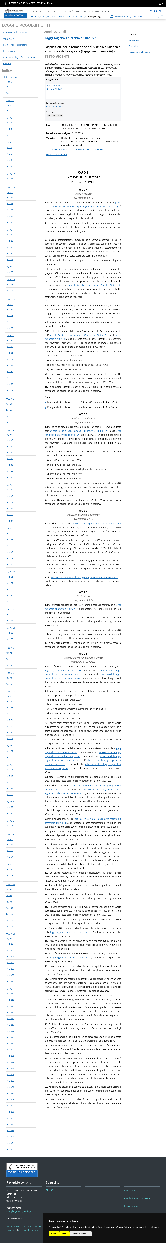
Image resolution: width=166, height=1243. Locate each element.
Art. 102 (9, 920)
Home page (36, 16)
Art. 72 (9, 665)
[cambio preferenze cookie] (29, 1230)
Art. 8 (9, 153)
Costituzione (133, 46)
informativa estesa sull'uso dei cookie (142, 1227)
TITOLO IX (10, 691)
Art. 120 (10, 1049)
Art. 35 (10, 377)
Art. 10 (10, 166)
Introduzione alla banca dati (15, 32)
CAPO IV (11, 173)
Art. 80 (10, 732)
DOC (61, 106)
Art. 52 (10, 508)
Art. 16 (10, 222)
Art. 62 (10, 583)
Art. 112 (10, 999)
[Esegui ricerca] (162, 15)
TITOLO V (10, 399)
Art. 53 (10, 514)
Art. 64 (10, 595)
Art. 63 (10, 589)
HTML (48, 106)
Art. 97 (9, 889)
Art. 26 (10, 315)
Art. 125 (10, 1080)
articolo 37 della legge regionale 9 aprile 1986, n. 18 (94, 285)
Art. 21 (10, 259)
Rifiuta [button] (64, 1234)
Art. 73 (9, 677)
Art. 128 (10, 1099)
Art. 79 (10, 726)
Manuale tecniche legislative (139, 52)
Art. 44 (10, 452)
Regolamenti (9, 51)
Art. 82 (10, 751)
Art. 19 (10, 247)
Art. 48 (10, 477)
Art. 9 (9, 160)
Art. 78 (10, 719)
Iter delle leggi (134, 40)
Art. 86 (10, 782)
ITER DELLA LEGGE (56, 154)
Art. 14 (10, 209)
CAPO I (10, 105)
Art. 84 (10, 769)
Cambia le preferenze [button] (80, 1234)
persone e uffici (119, 16)
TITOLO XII (10, 934)
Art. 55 (10, 533)
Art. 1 (8, 86)
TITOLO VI (10, 430)
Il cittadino (108, 11)
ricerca (61, 16)
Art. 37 (10, 390)
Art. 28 (10, 327)
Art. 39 (9, 410)
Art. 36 (10, 383)
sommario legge (79, 16)
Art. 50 (10, 495)
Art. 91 (10, 825)
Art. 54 (10, 520)
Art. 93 (10, 850)
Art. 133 (10, 1130)
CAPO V (10, 609)
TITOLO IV (10, 299)
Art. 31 (10, 352)
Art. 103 (9, 926)
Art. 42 (10, 439)
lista (68, 16)
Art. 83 (10, 757)
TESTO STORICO (54, 88)
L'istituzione (38, 11)
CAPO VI (11, 628)
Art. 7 (9, 147)
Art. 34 (10, 371)
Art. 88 (10, 794)
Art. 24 (10, 290)
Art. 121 (10, 1055)
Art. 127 (10, 1093)
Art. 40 (9, 416)
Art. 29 (10, 340)
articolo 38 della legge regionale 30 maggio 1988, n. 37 (79, 335)
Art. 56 (10, 539)
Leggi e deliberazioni (87, 11)
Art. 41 (9, 422)
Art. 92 (10, 844)
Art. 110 (10, 981)
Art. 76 (10, 707)
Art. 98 (9, 895)
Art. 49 (10, 489)
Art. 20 (10, 253)
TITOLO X (10, 834)
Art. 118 (10, 1037)
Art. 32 (10, 359)
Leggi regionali (9, 38)
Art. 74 (9, 684)
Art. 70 (9, 652)
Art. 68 (10, 632)
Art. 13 (10, 203)
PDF (55, 106)
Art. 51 (10, 502)
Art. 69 (10, 639)
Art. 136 (10, 1149)
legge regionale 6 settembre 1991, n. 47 (70, 932)
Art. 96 (10, 875)
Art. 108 (10, 968)
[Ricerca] (144, 16)
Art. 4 (9, 122)
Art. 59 (10, 558)
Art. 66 (10, 614)
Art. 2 (8, 93)
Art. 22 (10, 272)
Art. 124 (10, 1074)
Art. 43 (10, 446)
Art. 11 (10, 178)
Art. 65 (10, 601)
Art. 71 (9, 659)
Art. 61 (10, 576)
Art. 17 (10, 234)
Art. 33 (10, 365)
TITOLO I (10, 81)
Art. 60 (10, 564)
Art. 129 (10, 1105)
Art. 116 (10, 1024)
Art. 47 (10, 471)
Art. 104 (10, 943)
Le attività (68, 11)
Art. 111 (10, 993)
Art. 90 (10, 813)
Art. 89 (10, 807)
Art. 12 (10, 197)
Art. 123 (10, 1068)
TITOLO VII (10, 648)
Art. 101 (9, 914)
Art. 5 (9, 128)
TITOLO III (10, 187)
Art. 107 (10, 962)
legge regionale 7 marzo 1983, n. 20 (63, 670)
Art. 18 (10, 240)
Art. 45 (10, 458)
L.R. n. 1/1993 (10, 77)
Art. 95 (10, 869)
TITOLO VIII (11, 673)
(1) (46, 235)
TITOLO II (10, 100)
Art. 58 (10, 551)
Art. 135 (10, 1143)
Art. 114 (10, 1012)
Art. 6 (9, 135)
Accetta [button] (54, 1234)
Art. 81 (10, 738)
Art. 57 (10, 545)
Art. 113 (10, 1006)
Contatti (7, 63)
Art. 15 (10, 216)
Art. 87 (10, 788)
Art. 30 (10, 346)
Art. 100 (9, 908)
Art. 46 (10, 464)
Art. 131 (10, 1118)
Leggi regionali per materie (15, 44)
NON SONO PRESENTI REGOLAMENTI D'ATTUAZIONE (75, 149)
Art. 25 (10, 309)
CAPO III (11, 142)
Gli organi (54, 11)
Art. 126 (10, 1087)
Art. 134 (10, 1136)
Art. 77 (10, 713)
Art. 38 (9, 404)
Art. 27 (10, 321)
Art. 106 (10, 956)
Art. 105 (10, 950)
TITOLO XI (10, 884)
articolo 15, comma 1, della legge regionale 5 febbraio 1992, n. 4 (84, 577)
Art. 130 (10, 1111)
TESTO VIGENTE (53, 85)
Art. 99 (9, 901)
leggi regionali (49, 16)
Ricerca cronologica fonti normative (19, 57)
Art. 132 (10, 1124)
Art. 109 (10, 975)
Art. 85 (10, 775)
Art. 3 (9, 110)
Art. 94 (10, 856)
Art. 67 (10, 620)
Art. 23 (10, 284)
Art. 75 (10, 701)
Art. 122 (10, 1062)
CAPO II (10, 117)
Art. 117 (10, 1031)
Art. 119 (10, 1043)
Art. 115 (10, 1018)
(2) (46, 301)
